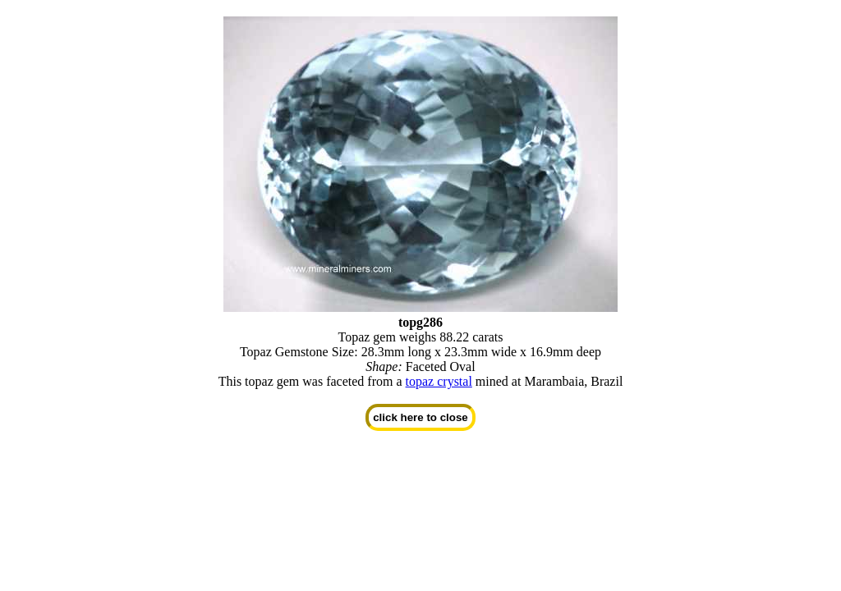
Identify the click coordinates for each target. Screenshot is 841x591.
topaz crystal (439, 381)
